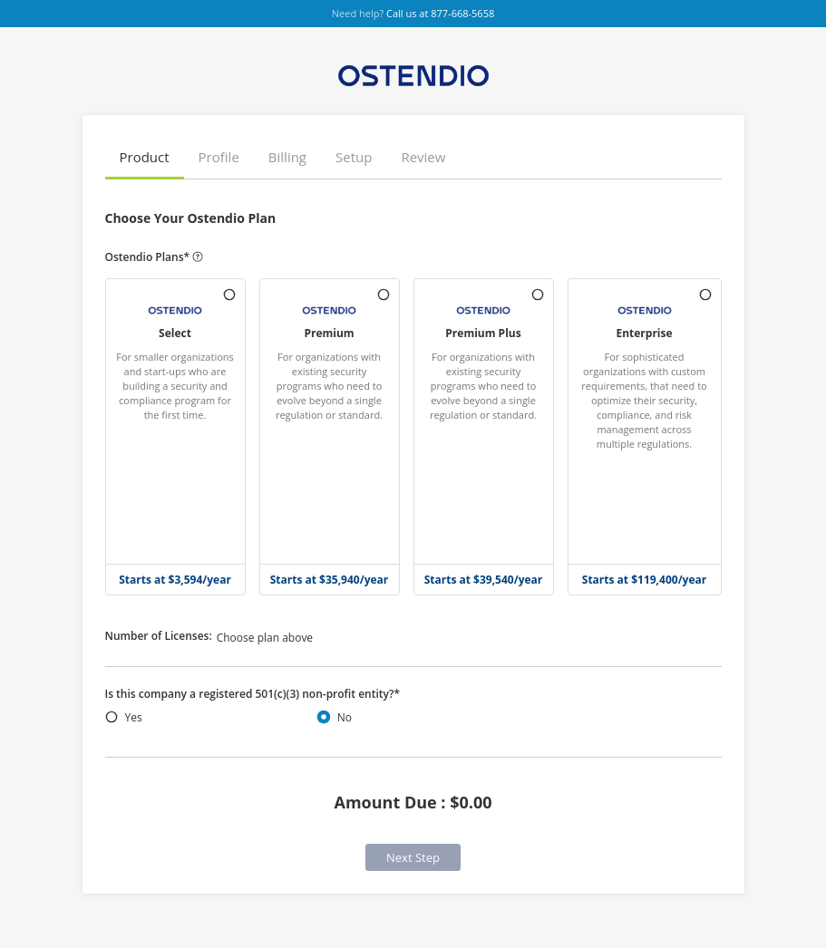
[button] (144, 158)
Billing (287, 157)
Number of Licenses (158, 635)
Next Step (413, 857)
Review (423, 157)
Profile (219, 157)
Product (145, 157)
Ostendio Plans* (154, 257)
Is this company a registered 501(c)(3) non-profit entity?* (253, 694)
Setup (353, 157)
